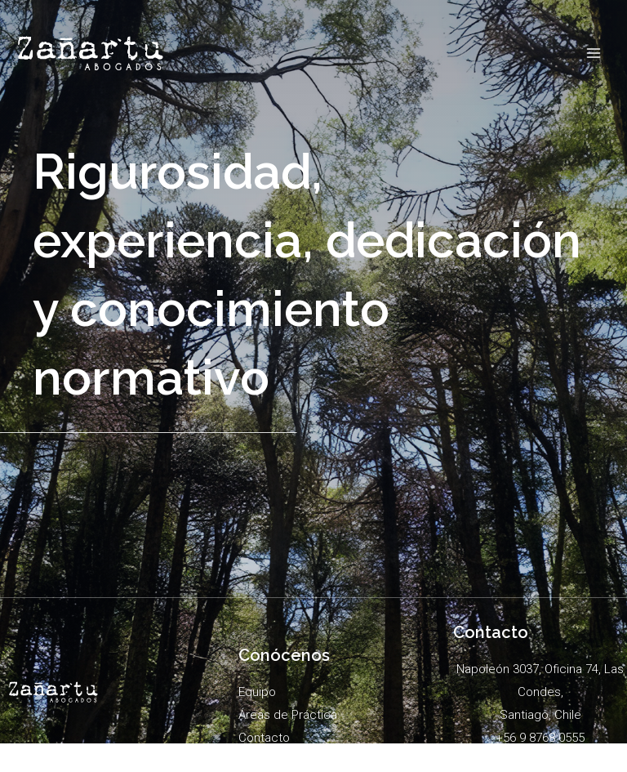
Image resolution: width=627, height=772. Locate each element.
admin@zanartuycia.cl (540, 759)
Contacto (264, 737)
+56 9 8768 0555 (540, 737)
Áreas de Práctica (287, 714)
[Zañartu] (90, 52)
